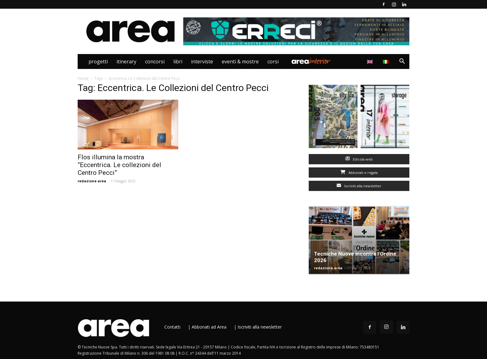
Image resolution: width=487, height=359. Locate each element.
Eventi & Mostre (240, 61)
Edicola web (359, 159)
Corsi (273, 61)
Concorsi (155, 61)
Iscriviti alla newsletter (359, 186)
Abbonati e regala (359, 172)
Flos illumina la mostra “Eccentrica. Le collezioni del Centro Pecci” (119, 164)
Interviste (202, 61)
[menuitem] (386, 61)
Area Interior (311, 61)
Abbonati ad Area (209, 327)
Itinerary (126, 61)
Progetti (98, 61)
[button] (401, 62)
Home (83, 78)
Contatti (172, 327)
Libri (177, 61)
